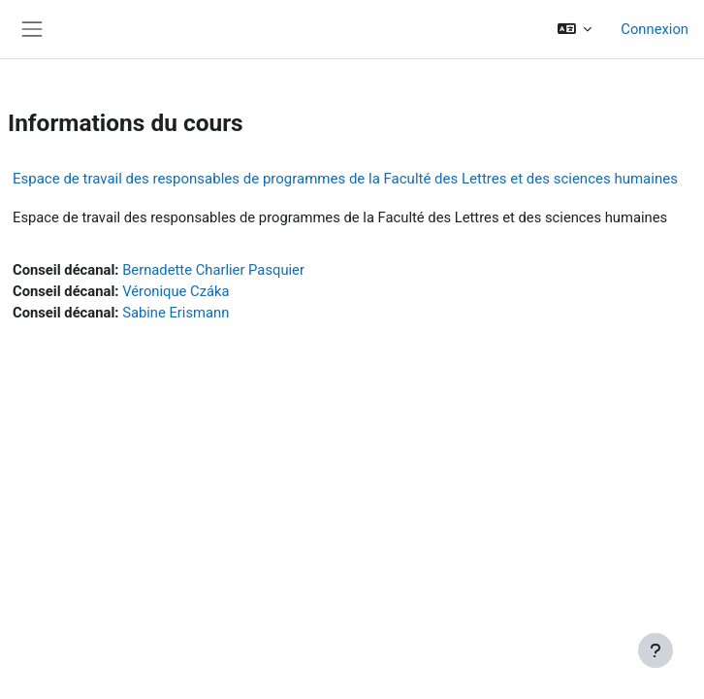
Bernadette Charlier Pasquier (213, 270)
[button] (574, 29)
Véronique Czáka (175, 291)
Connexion (654, 29)
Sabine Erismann (175, 312)
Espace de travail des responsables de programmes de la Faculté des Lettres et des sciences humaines (345, 178)
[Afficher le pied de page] (655, 650)
